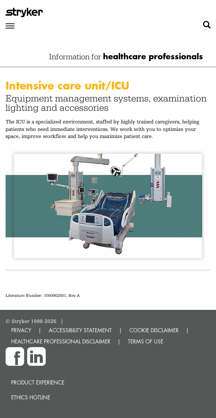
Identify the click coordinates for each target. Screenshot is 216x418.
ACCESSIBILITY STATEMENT (80, 330)
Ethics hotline (30, 397)
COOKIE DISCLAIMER (154, 330)
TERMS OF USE (145, 341)
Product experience (37, 382)
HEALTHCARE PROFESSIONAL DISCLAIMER (60, 341)
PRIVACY (21, 330)
